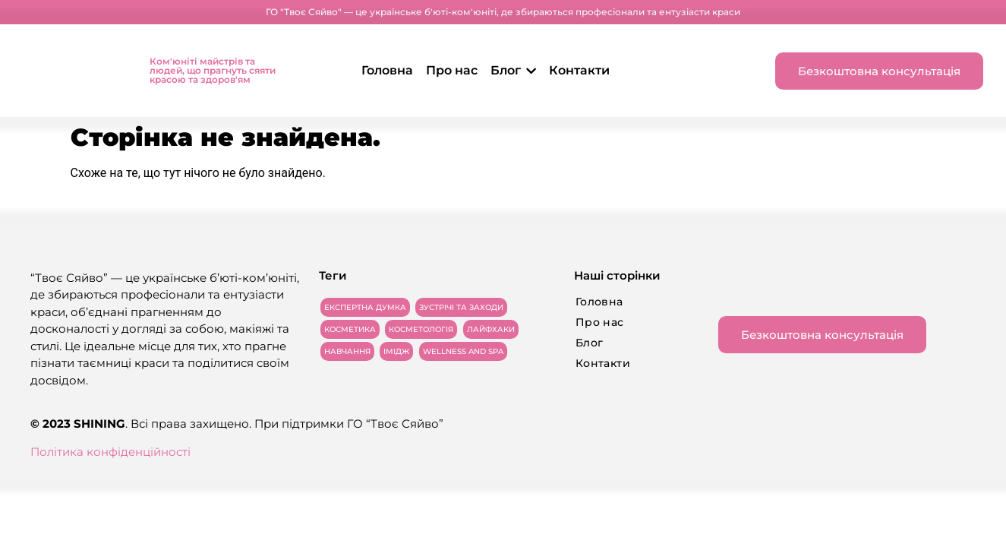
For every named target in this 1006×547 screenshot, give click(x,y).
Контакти (579, 70)
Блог (513, 70)
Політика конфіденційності (110, 451)
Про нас (452, 70)
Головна (387, 70)
